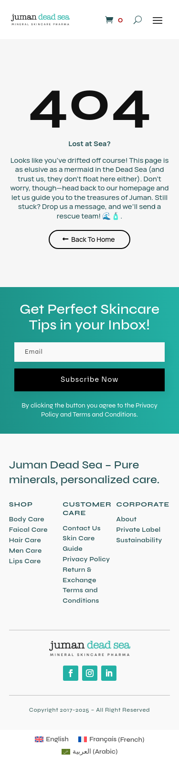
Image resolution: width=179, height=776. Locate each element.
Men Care (25, 551)
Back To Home (93, 239)
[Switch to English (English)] (52, 740)
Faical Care (28, 530)
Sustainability (139, 540)
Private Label (138, 530)
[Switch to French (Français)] (111, 740)
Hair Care (25, 540)
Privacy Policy (86, 559)
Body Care (26, 519)
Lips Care (25, 561)
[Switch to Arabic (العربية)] (90, 752)
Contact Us (82, 528)
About (126, 519)
